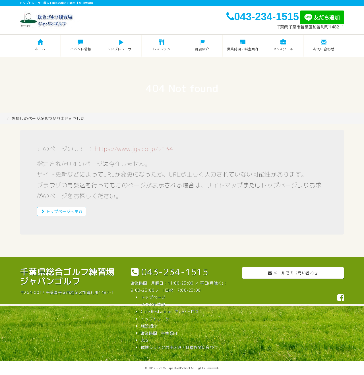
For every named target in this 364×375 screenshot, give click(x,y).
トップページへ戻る (61, 211)
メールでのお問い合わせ (293, 272)
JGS (144, 340)
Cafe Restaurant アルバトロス (170, 311)
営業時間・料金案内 (159, 333)
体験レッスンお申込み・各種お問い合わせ (179, 347)
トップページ (153, 297)
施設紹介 (149, 326)
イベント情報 (153, 304)
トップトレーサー (157, 319)
